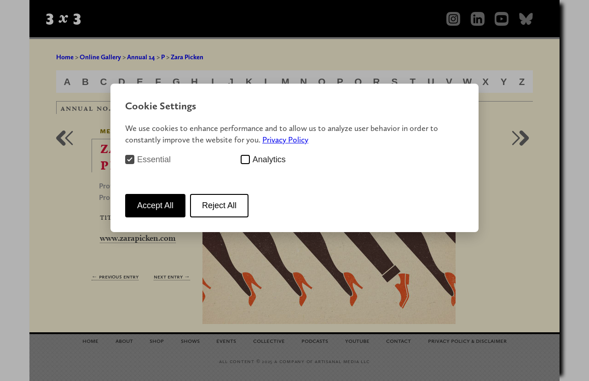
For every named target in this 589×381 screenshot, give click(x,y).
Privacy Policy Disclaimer (467, 340)
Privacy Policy (285, 139)
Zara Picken (187, 57)
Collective (269, 340)
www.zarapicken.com (138, 238)
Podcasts (314, 340)
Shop (157, 340)
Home (65, 57)
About (124, 340)
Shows (190, 340)
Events (226, 340)
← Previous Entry (115, 276)
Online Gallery (100, 57)
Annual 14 (141, 57)
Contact (398, 340)
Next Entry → (172, 276)
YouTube (357, 340)
